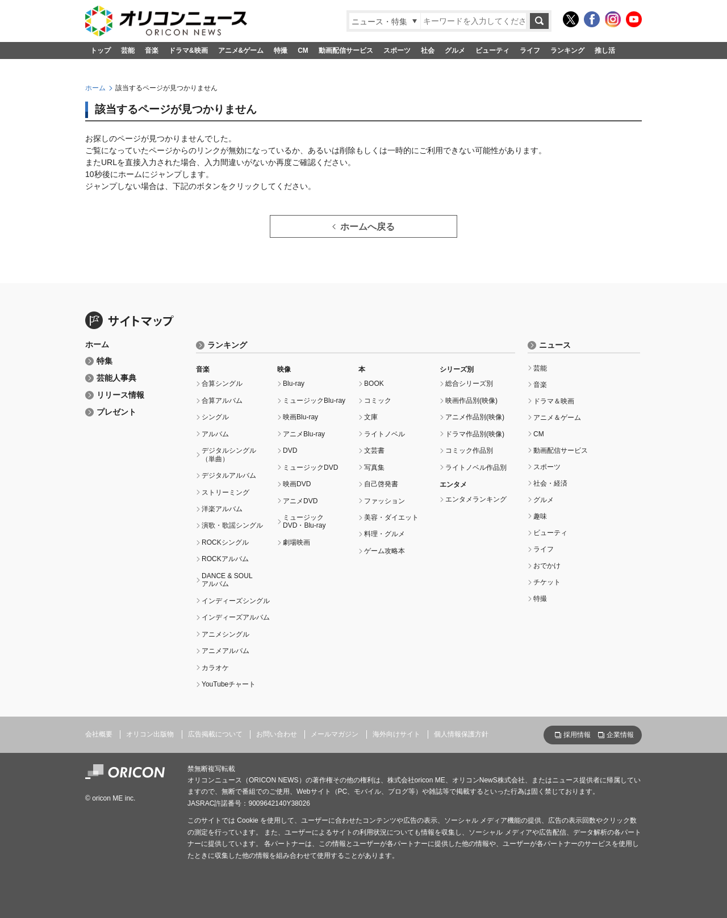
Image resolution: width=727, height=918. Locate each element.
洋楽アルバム (222, 509)
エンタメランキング (476, 499)
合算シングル (222, 384)
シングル (215, 417)
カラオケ (215, 668)
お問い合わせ (276, 734)
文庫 (371, 417)
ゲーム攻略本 (384, 551)
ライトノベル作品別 (476, 467)
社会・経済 (550, 483)
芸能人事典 (116, 378)
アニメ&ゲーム (241, 50)
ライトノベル (384, 434)
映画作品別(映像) (471, 401)
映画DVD (297, 484)
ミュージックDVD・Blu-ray (304, 521)
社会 (427, 50)
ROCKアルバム (225, 559)
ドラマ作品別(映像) (474, 434)
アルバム (215, 434)
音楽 (151, 50)
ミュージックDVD (310, 467)
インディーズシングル (236, 601)
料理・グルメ (384, 534)
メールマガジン (334, 734)
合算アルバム (222, 401)
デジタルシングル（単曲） (229, 454)
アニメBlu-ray (304, 434)
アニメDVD (300, 501)
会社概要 (98, 734)
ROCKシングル (225, 542)
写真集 (374, 467)
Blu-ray (293, 384)
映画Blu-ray (300, 417)
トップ (100, 50)
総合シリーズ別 (469, 384)
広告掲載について (215, 734)
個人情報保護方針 (461, 734)
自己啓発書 (381, 484)
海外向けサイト (396, 734)
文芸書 (374, 450)
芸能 (128, 50)
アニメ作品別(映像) (474, 417)
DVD (290, 450)
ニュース (555, 345)
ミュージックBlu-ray (314, 401)
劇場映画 (296, 542)
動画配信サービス (346, 50)
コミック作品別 (469, 450)
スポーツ (397, 50)
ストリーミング (225, 492)
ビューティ (492, 50)
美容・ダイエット (391, 517)
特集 (104, 361)
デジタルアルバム (229, 475)
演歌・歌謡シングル (232, 525)
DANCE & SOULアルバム (227, 580)
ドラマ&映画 (188, 50)
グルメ (455, 50)
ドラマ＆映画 (553, 401)
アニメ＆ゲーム (557, 417)
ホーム (95, 88)
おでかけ (547, 565)
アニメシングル (225, 634)
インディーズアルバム (236, 617)
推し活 (605, 50)
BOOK (374, 384)
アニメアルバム (225, 651)
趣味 (540, 516)
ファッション (384, 501)
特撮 (280, 50)
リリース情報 (120, 395)
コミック (377, 401)
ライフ (530, 50)
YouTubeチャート (229, 684)
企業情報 (620, 735)
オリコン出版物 (150, 734)
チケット (547, 582)
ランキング (567, 50)
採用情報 (577, 735)
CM (303, 50)
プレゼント (116, 412)
